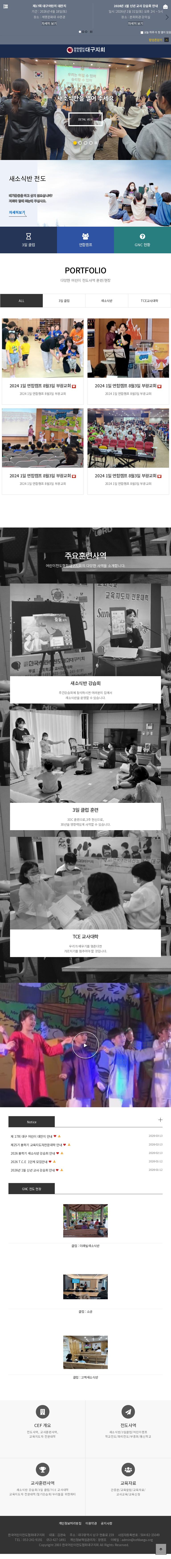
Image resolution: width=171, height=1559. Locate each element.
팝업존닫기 (159, 40)
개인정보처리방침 (70, 1523)
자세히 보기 (42, 23)
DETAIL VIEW (85, 119)
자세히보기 (17, 212)
